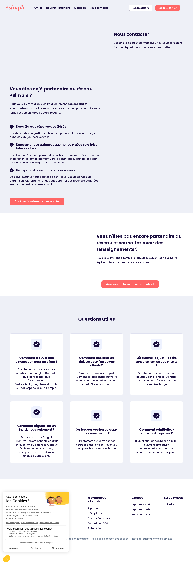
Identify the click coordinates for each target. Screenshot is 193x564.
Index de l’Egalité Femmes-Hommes (152, 538)
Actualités (94, 528)
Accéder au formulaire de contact (130, 284)
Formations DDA (98, 523)
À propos (80, 8)
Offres (38, 8)
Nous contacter (99, 8)
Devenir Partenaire (58, 8)
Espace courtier (167, 8)
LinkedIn (169, 504)
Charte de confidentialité (74, 538)
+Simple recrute (98, 513)
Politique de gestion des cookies (110, 538)
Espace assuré (140, 8)
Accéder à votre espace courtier (36, 201)
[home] (15, 8)
